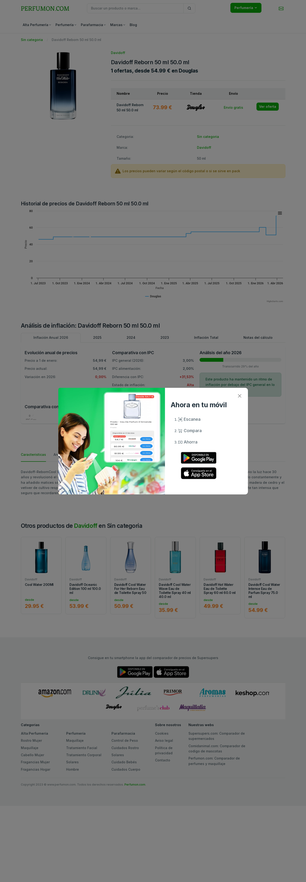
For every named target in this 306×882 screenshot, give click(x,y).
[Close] (239, 396)
